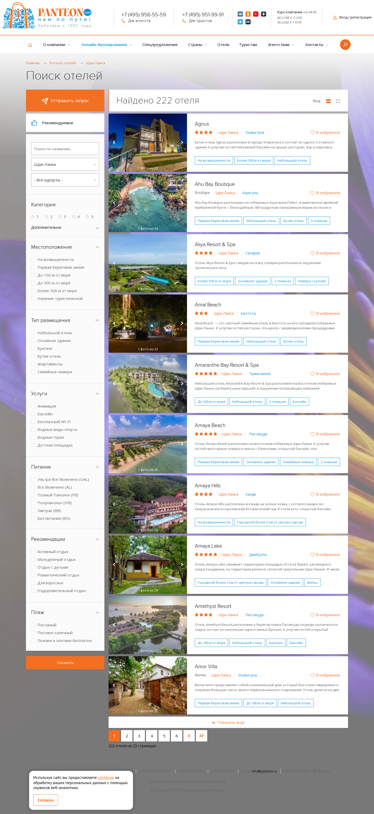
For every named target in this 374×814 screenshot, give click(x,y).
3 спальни (319, 220)
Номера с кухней (312, 281)
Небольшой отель (292, 160)
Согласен (46, 800)
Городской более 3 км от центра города (270, 522)
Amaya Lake (208, 546)
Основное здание (253, 281)
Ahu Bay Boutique (215, 184)
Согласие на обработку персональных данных (187, 789)
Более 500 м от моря (253, 160)
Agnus (202, 124)
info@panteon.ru (264, 771)
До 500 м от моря (211, 401)
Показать (65, 662)
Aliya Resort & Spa (215, 244)
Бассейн (299, 401)
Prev (114, 143)
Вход (352, 17)
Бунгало (276, 642)
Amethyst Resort (213, 606)
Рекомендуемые (52, 123)
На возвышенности (214, 160)
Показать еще (228, 722)
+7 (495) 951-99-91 (203, 15)
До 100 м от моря (211, 642)
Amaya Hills (208, 486)
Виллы (312, 582)
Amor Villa (206, 667)
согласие (106, 777)
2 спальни (283, 281)
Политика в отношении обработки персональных (187, 781)
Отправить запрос (65, 101)
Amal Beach (208, 305)
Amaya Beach (210, 425)
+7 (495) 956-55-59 (144, 15)
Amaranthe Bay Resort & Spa (227, 365)
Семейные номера (298, 461)
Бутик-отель (293, 220)
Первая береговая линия (218, 220)
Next (182, 143)
